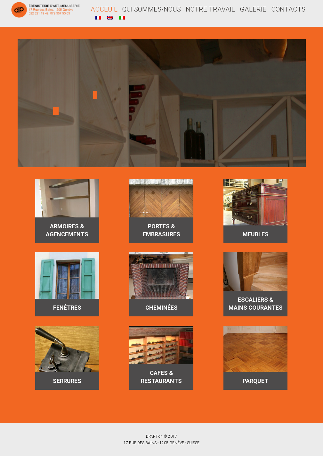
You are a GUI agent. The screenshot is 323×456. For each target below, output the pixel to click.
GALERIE (253, 9)
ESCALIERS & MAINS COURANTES (256, 303)
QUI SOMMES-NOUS (151, 9)
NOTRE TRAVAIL (210, 9)
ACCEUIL (104, 9)
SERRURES (67, 381)
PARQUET (255, 381)
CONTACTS (288, 9)
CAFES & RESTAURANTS (161, 377)
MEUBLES (256, 234)
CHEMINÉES (161, 307)
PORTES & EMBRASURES (161, 230)
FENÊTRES (67, 307)
